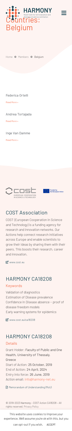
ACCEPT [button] (51, 424)
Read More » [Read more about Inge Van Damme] (12, 140)
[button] (63, 13)
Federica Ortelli (17, 95)
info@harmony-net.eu (40, 379)
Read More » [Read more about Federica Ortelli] (12, 102)
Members (23, 56)
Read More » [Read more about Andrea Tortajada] (12, 121)
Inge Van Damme (18, 133)
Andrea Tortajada (18, 114)
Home (9, 56)
